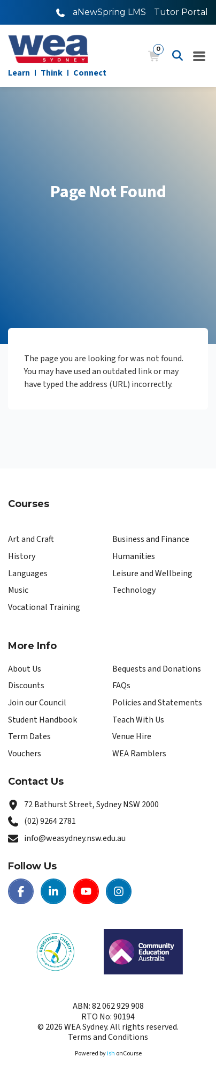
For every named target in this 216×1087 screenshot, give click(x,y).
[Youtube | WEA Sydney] (86, 891)
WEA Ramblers (139, 753)
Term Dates (29, 736)
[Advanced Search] (177, 56)
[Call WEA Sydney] (60, 12)
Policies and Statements (157, 702)
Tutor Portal (181, 12)
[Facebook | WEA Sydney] (21, 891)
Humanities (133, 556)
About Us (24, 669)
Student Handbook (42, 720)
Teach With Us (138, 720)
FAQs (121, 685)
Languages (28, 573)
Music (18, 590)
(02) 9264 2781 (50, 821)
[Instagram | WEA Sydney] (119, 891)
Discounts (26, 685)
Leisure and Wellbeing (152, 573)
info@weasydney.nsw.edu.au (75, 838)
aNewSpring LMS (109, 12)
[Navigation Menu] (199, 55)
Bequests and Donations (156, 669)
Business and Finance (150, 539)
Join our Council (37, 702)
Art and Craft (31, 539)
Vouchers (24, 753)
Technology (134, 590)
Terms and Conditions (108, 1037)
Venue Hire (131, 736)
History (21, 556)
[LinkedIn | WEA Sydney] (53, 891)
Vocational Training (44, 607)
